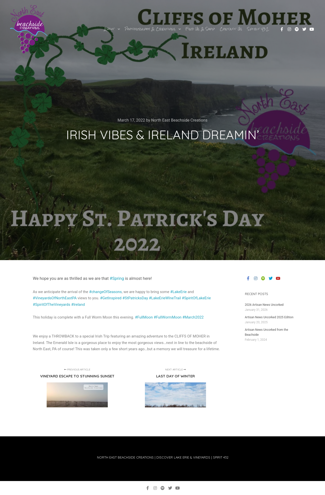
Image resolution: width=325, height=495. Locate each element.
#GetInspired (110, 298)
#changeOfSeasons (105, 292)
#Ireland (78, 304)
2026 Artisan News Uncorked (264, 305)
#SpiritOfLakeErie (196, 298)
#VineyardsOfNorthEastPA (55, 298)
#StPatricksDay (135, 298)
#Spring (117, 278)
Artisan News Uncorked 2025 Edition (269, 317)
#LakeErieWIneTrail (165, 298)
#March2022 (193, 317)
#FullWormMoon (167, 317)
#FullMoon (144, 317)
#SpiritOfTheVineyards (51, 304)
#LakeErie (178, 292)
